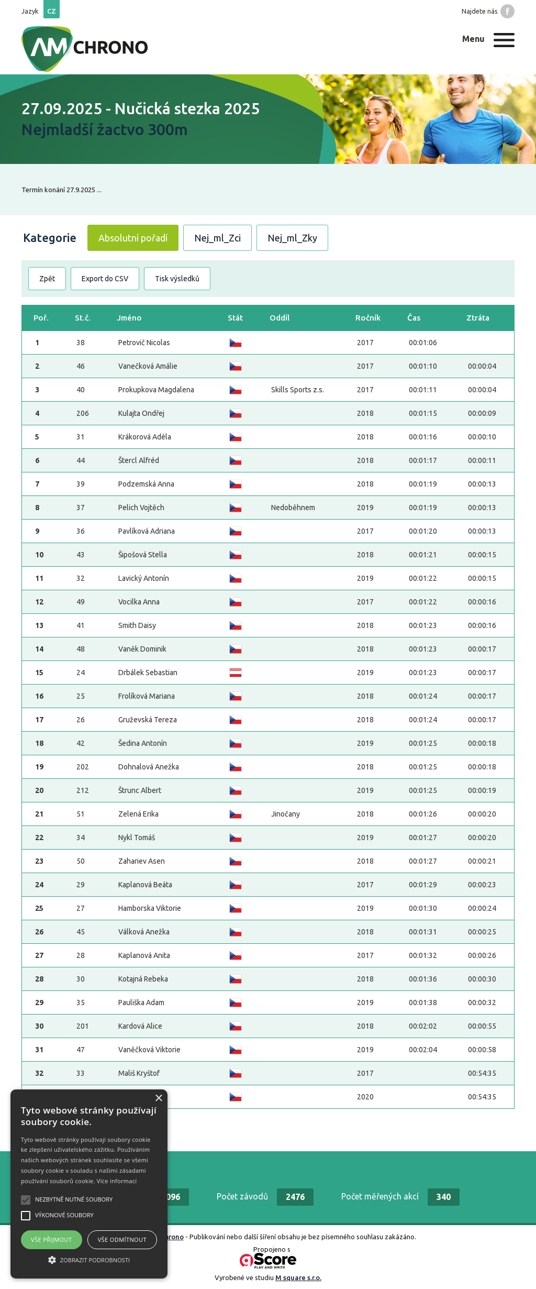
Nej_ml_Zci (217, 238)
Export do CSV (105, 278)
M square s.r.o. (298, 1277)
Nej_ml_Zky (292, 238)
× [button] (158, 1099)
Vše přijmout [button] (51, 1239)
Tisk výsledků (177, 278)
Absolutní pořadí (133, 238)
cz (51, 11)
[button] (89, 1259)
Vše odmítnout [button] (122, 1239)
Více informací (117, 1181)
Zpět (47, 278)
